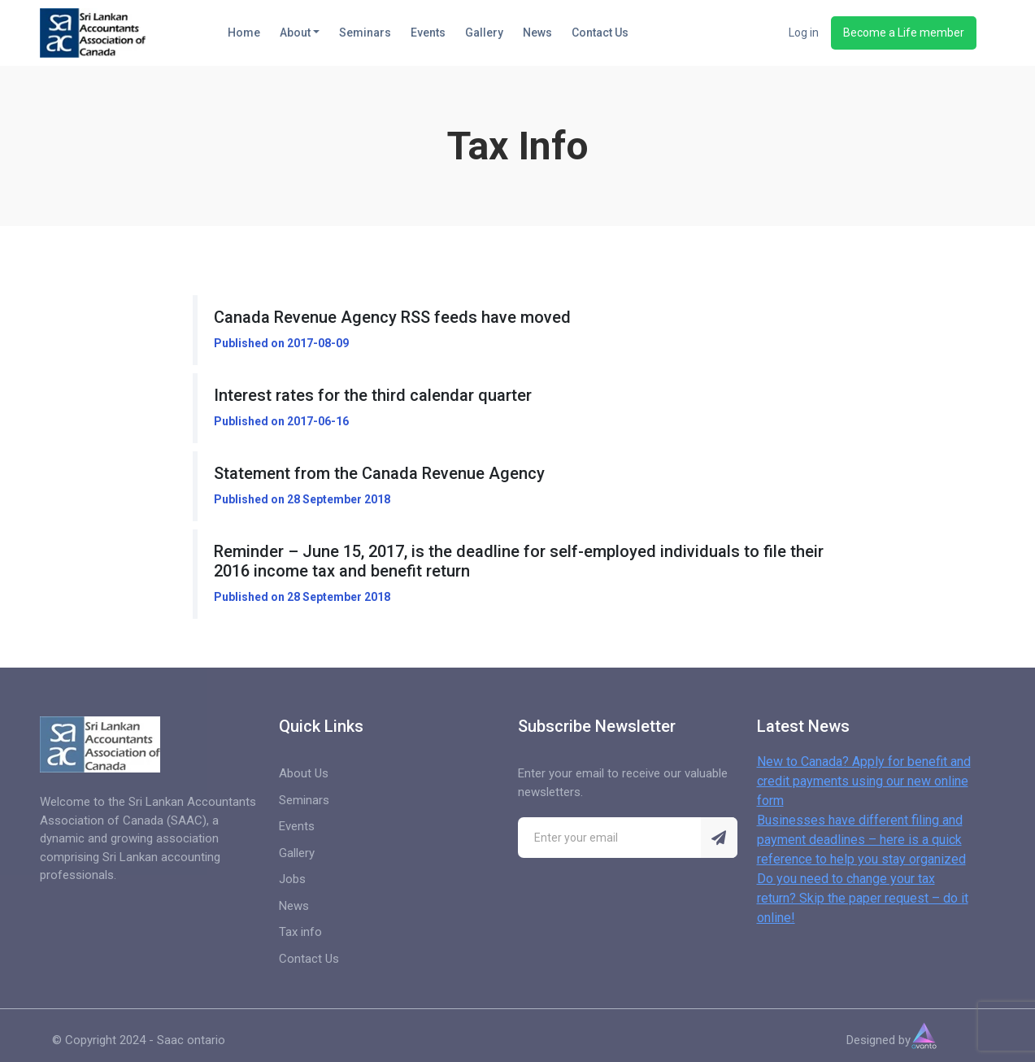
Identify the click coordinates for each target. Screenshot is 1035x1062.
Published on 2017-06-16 (281, 421)
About (295, 32)
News (537, 32)
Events (428, 32)
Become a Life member (903, 32)
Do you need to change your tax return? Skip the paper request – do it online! (862, 898)
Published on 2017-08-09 (281, 343)
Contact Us (600, 32)
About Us (303, 773)
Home (244, 32)
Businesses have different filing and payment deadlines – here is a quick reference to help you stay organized (861, 839)
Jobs (292, 879)
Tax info (300, 932)
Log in (804, 32)
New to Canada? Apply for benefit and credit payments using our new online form (864, 781)
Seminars (365, 32)
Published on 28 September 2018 (302, 499)
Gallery (484, 32)
